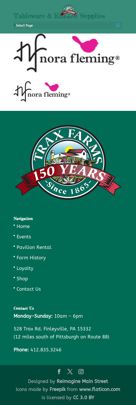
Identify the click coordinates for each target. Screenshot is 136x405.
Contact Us (29, 289)
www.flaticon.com (99, 389)
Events (24, 237)
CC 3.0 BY (83, 397)
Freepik (58, 389)
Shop (22, 279)
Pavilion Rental (34, 247)
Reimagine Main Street (82, 381)
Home (23, 226)
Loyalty (25, 268)
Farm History (31, 258)
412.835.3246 (45, 350)
